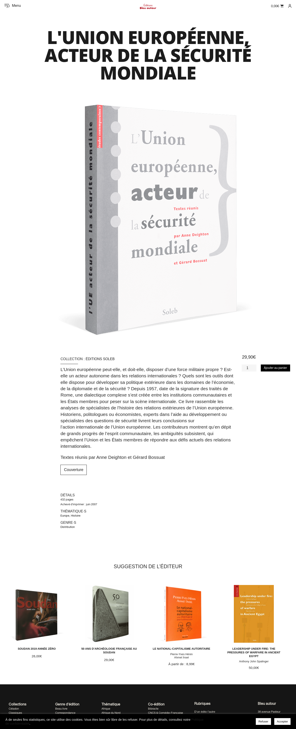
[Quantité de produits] (249, 367)
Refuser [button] (263, 721)
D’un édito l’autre (204, 712)
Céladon (14, 709)
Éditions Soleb (100, 359)
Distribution (67, 527)
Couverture (73, 470)
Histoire (75, 515)
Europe (64, 515)
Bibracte (153, 709)
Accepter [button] (282, 721)
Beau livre (61, 709)
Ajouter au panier (275, 368)
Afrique (105, 709)
